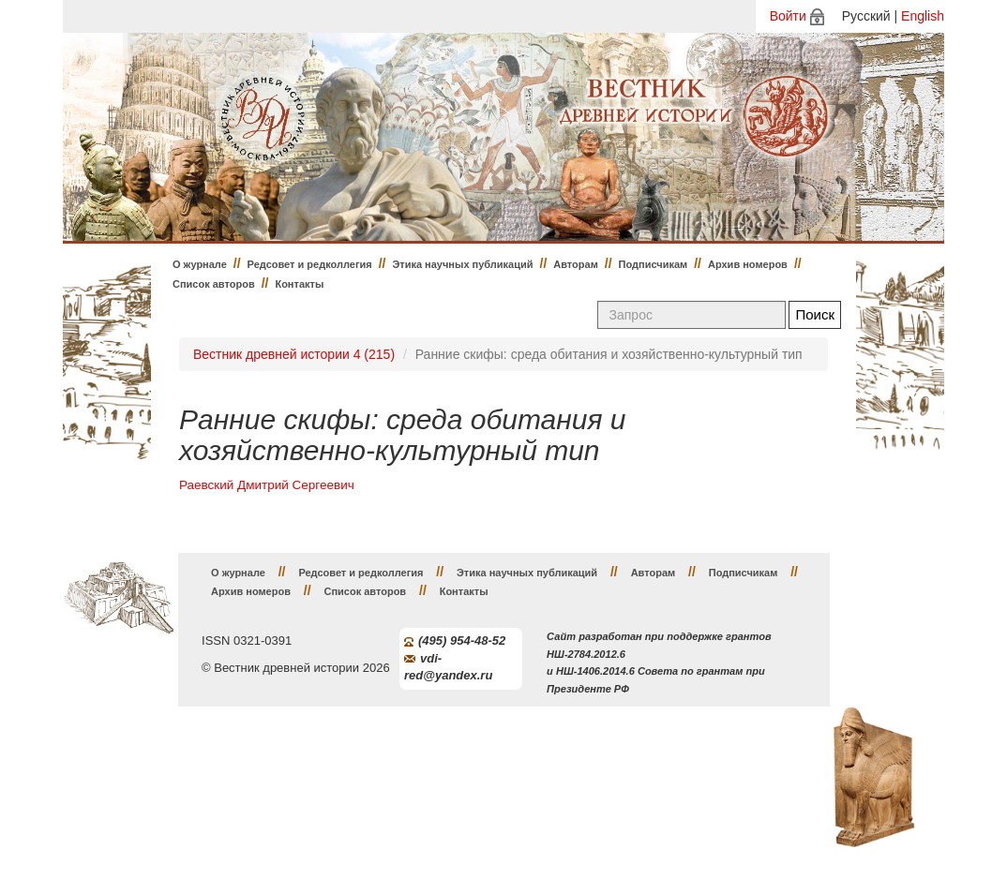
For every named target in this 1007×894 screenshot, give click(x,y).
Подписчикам (653, 264)
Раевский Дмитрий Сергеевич (266, 485)
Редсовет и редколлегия (310, 264)
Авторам (575, 264)
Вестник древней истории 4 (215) (294, 354)
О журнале (200, 264)
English (922, 15)
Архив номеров (748, 264)
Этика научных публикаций (462, 264)
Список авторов (214, 284)
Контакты (299, 284)
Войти (788, 15)
